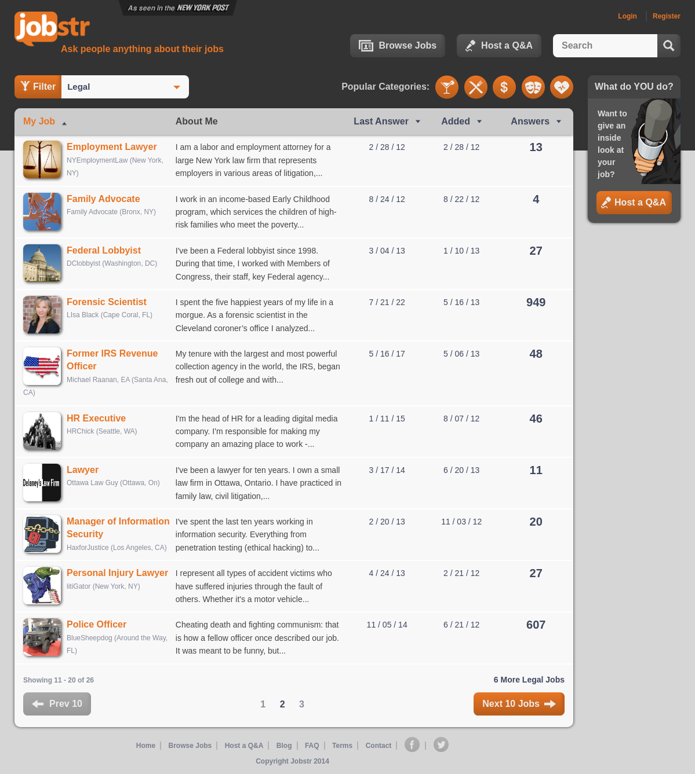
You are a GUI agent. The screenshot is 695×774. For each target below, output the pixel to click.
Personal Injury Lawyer (117, 573)
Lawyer (83, 470)
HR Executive (96, 418)
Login (627, 16)
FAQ (312, 746)
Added (455, 121)
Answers (530, 121)
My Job (39, 121)
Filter (38, 86)
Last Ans (381, 121)
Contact (379, 746)
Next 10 (519, 704)
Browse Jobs (398, 46)
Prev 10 (57, 704)
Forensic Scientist (107, 302)
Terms (342, 746)
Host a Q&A (499, 46)
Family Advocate (103, 199)
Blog (284, 746)
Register (667, 16)
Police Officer (96, 624)
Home (145, 746)
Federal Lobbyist (104, 250)
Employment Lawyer (112, 147)
